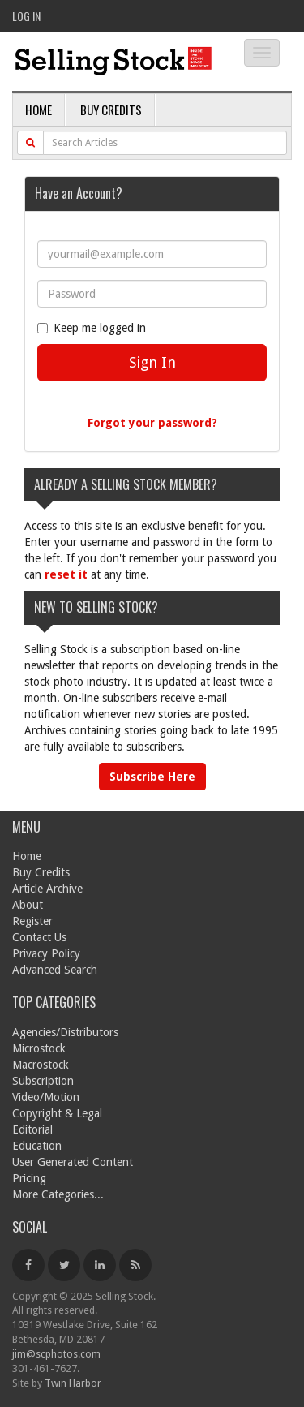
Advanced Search (54, 969)
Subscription (43, 1080)
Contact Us (39, 937)
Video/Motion (45, 1097)
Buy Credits (111, 109)
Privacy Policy (46, 953)
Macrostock (40, 1064)
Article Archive (47, 888)
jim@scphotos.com (56, 1354)
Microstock (39, 1048)
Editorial (32, 1129)
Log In (26, 15)
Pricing (29, 1178)
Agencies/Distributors (65, 1032)
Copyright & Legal (57, 1113)
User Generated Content (72, 1161)
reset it (66, 574)
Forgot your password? (152, 422)
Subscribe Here (152, 776)
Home (38, 109)
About (27, 904)
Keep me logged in (91, 327)
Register (32, 920)
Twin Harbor (73, 1383)
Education (37, 1145)
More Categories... (58, 1194)
